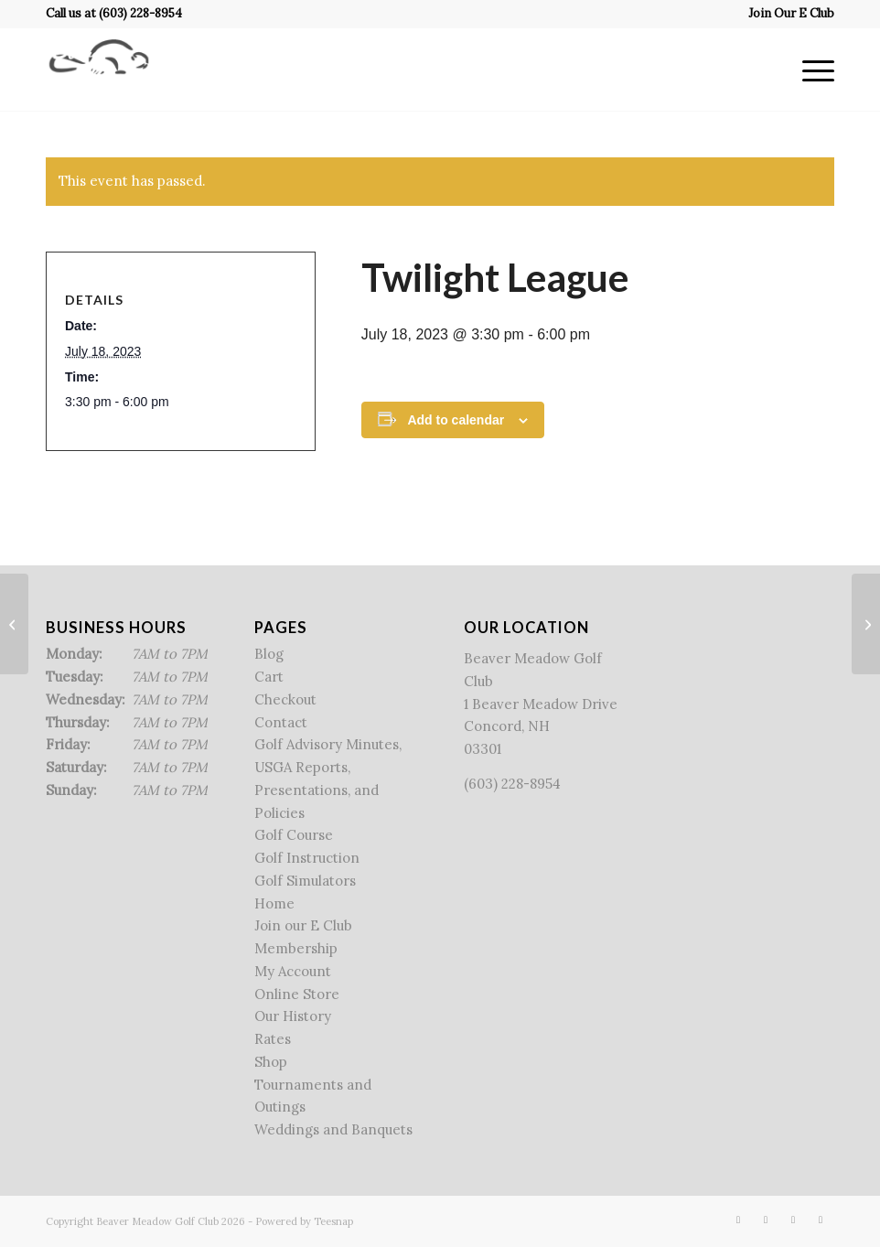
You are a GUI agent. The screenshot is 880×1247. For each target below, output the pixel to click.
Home (274, 903)
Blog (269, 653)
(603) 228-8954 (140, 13)
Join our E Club (303, 925)
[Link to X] (765, 1219)
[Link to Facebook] (738, 1219)
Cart (269, 676)
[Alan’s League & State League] (14, 624)
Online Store (296, 994)
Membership (296, 948)
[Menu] (809, 69)
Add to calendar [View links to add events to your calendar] (455, 420)
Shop (270, 1061)
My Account (292, 971)
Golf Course (293, 835)
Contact (280, 722)
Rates (272, 1039)
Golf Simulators (305, 880)
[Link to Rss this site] (793, 1219)
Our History (292, 1016)
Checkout (285, 699)
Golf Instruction (307, 857)
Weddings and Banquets (333, 1129)
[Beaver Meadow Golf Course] (99, 69)
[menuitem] (786, 13)
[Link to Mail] (820, 1219)
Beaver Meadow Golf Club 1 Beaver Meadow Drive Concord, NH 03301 (540, 704)
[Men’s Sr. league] (866, 624)
